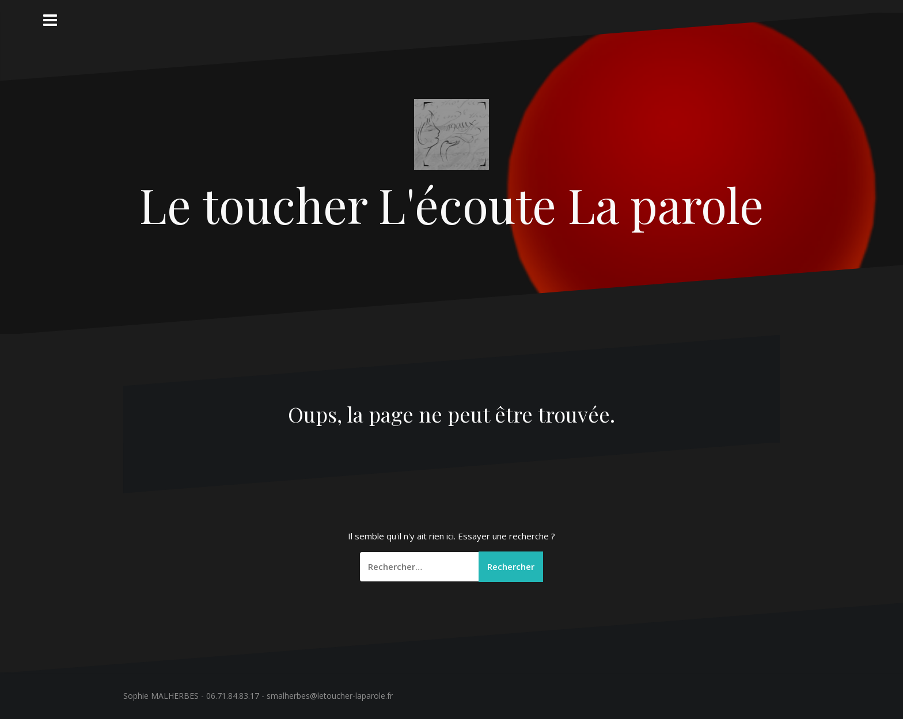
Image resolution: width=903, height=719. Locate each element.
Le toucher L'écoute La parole (451, 204)
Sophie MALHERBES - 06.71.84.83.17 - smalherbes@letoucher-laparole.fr (258, 695)
